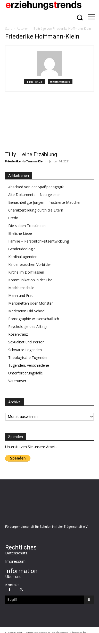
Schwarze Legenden (25, 349)
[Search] (89, 600)
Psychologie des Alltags (27, 326)
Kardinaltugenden (22, 256)
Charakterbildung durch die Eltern (35, 210)
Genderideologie (22, 248)
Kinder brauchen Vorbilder (29, 264)
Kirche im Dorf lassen (26, 272)
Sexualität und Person (26, 342)
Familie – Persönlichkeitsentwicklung (38, 241)
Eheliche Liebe (20, 233)
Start (8, 28)
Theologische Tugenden (28, 357)
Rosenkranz (18, 334)
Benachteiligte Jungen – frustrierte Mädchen (44, 202)
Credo (13, 217)
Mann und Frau (21, 295)
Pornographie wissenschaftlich (33, 318)
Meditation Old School (26, 310)
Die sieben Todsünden (27, 225)
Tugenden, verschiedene (28, 365)
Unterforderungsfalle (25, 373)
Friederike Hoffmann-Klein (25, 161)
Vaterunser (17, 380)
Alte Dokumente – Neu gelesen (34, 194)
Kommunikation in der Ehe (30, 279)
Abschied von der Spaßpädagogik (36, 186)
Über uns (13, 576)
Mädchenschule (21, 287)
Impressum (15, 561)
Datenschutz (16, 552)
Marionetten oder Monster (30, 303)
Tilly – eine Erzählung (31, 154)
